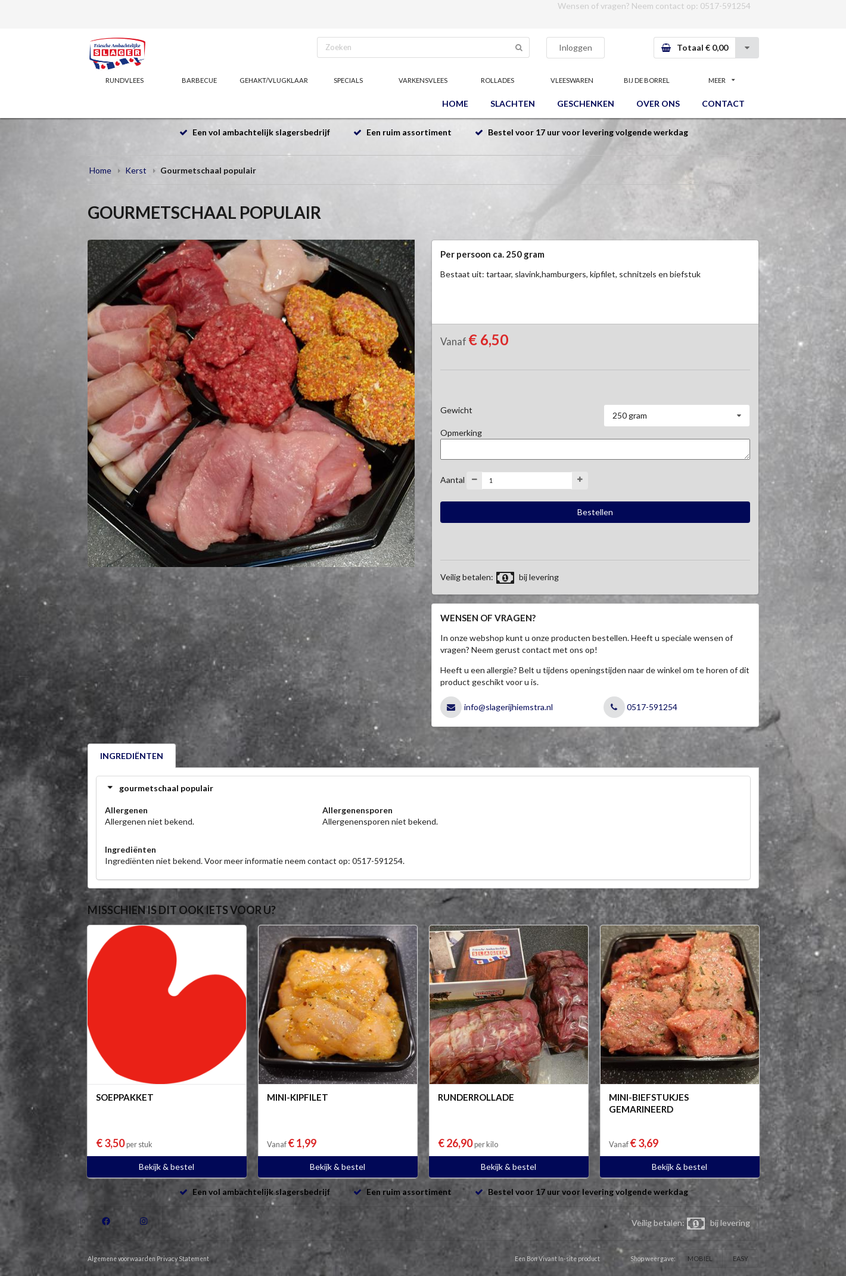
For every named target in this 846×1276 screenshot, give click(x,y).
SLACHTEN (512, 103)
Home (100, 170)
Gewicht (456, 410)
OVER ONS (658, 103)
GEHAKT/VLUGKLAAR (274, 80)
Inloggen (575, 47)
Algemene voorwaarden (121, 1258)
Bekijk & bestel (166, 1167)
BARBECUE (199, 80)
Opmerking (461, 433)
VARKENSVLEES (423, 80)
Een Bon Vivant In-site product (557, 1258)
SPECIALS (348, 80)
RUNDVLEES (124, 80)
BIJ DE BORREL (647, 80)
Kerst (136, 170)
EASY (740, 1258)
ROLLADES (497, 80)
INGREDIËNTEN (131, 756)
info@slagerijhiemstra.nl (508, 707)
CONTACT (723, 103)
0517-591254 (725, 6)
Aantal (452, 479)
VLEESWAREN (571, 80)
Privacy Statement (183, 1258)
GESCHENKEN (585, 103)
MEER (721, 80)
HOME (455, 103)
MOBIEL (700, 1258)
